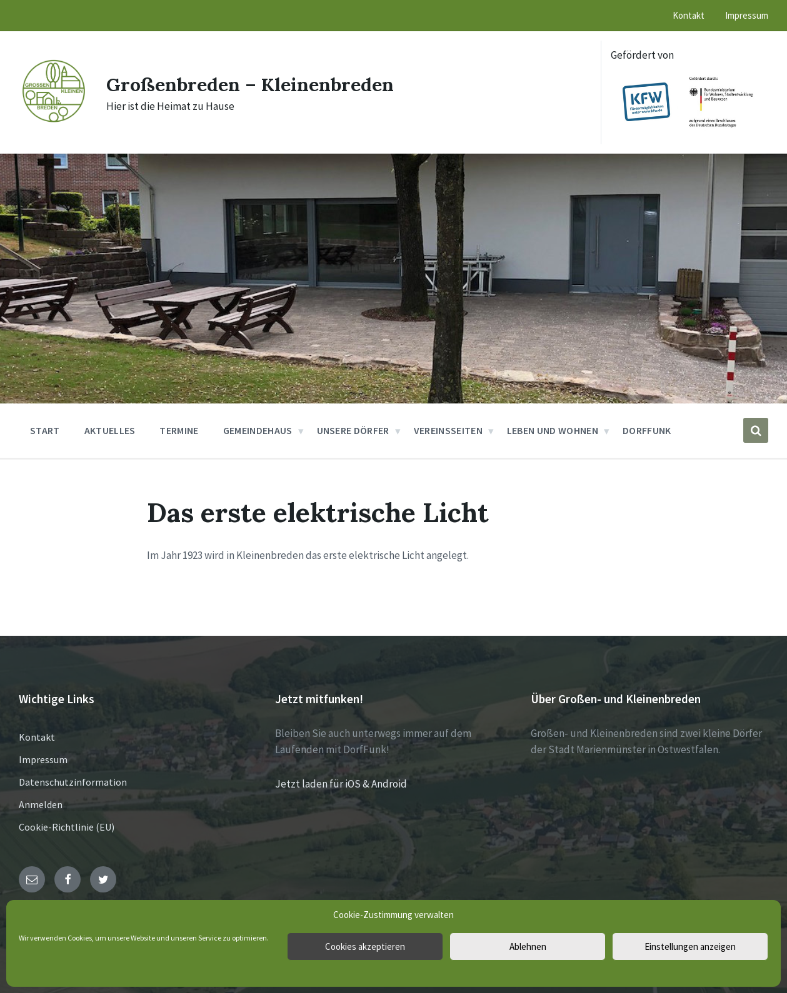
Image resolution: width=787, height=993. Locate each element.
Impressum (43, 759)
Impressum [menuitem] (746, 15)
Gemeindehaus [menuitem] (258, 430)
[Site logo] (53, 121)
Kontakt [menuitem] (688, 15)
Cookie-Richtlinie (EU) (66, 827)
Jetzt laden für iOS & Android (341, 784)
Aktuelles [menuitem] (110, 430)
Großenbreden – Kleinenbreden (250, 84)
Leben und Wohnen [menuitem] (552, 430)
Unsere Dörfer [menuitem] (353, 430)
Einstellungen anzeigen (690, 946)
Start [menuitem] (45, 430)
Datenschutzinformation (73, 782)
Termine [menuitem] (178, 430)
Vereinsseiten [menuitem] (448, 430)
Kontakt (37, 737)
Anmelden (41, 804)
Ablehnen (527, 946)
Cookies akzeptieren (365, 946)
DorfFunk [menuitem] (647, 430)
